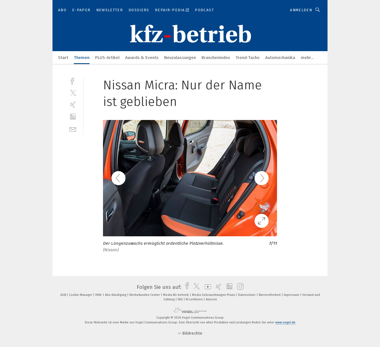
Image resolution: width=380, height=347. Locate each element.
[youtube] (206, 287)
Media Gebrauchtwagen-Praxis (214, 295)
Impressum (292, 295)
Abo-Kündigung (116, 295)
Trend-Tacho (247, 57)
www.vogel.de (285, 322)
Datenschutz (247, 295)
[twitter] (72, 92)
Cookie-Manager (81, 295)
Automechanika (280, 57)
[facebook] (72, 80)
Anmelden (301, 10)
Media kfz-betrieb (176, 295)
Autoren (211, 299)
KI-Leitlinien (194, 299)
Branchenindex (216, 57)
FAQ (181, 299)
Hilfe (99, 295)
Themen (82, 57)
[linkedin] (72, 116)
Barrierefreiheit (270, 295)
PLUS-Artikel (107, 57)
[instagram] (239, 287)
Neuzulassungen (180, 57)
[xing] (72, 104)
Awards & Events (142, 57)
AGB (63, 295)
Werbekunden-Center (145, 295)
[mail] (72, 128)
